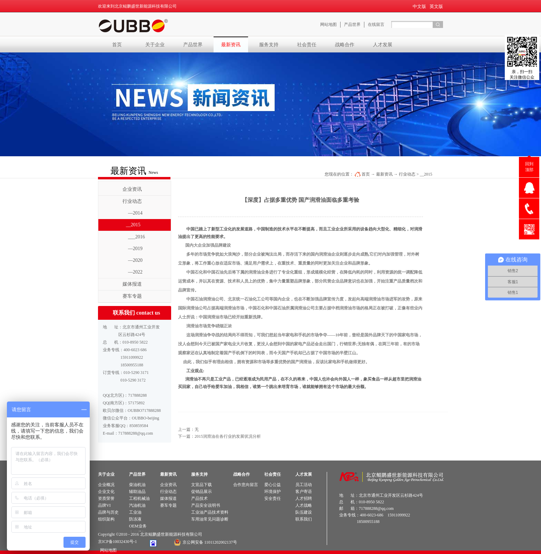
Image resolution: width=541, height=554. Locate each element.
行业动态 (407, 174)
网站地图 (107, 550)
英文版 (436, 6)
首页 (117, 44)
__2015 (426, 174)
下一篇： (219, 436)
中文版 (419, 6)
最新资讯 (384, 174)
